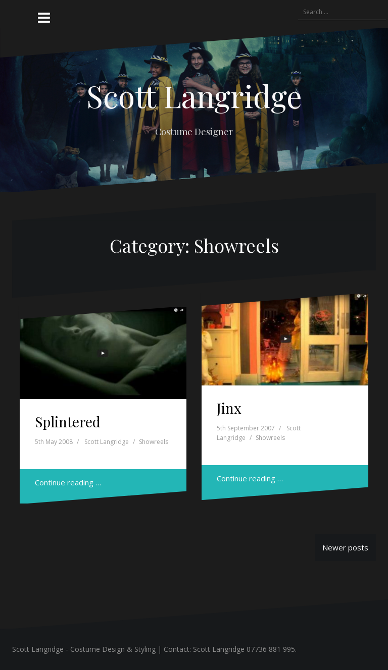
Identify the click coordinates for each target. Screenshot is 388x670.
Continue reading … (68, 482)
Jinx (229, 408)
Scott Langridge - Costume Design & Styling (84, 649)
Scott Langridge (194, 95)
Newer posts (345, 547)
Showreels (153, 441)
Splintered (68, 421)
